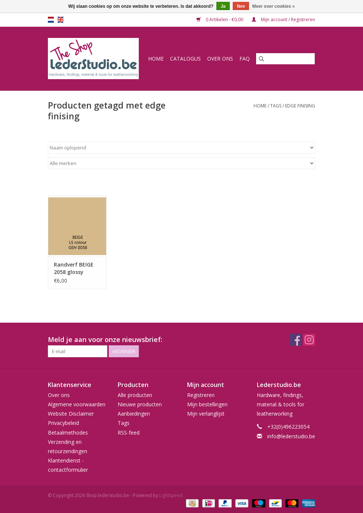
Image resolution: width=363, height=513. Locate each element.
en (60, 20)
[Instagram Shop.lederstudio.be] (309, 340)
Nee (241, 6)
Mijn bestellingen (207, 404)
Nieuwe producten (140, 404)
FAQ (244, 58)
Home (156, 58)
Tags (275, 106)
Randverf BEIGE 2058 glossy (74, 268)
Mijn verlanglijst (206, 413)
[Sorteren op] (181, 148)
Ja (222, 6)
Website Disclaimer (71, 413)
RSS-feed (129, 432)
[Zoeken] (285, 59)
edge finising (300, 106)
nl (51, 20)
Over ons (220, 58)
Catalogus (185, 58)
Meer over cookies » (273, 6)
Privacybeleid (63, 422)
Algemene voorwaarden (76, 404)
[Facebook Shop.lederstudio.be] (296, 340)
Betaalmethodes (68, 432)
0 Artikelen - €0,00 (220, 19)
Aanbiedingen (134, 413)
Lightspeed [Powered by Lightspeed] (171, 495)
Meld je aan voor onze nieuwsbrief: (105, 339)
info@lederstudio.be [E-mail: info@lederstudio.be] (291, 436)
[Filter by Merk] (181, 163)
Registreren (201, 395)
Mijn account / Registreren (283, 19)
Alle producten (135, 395)
